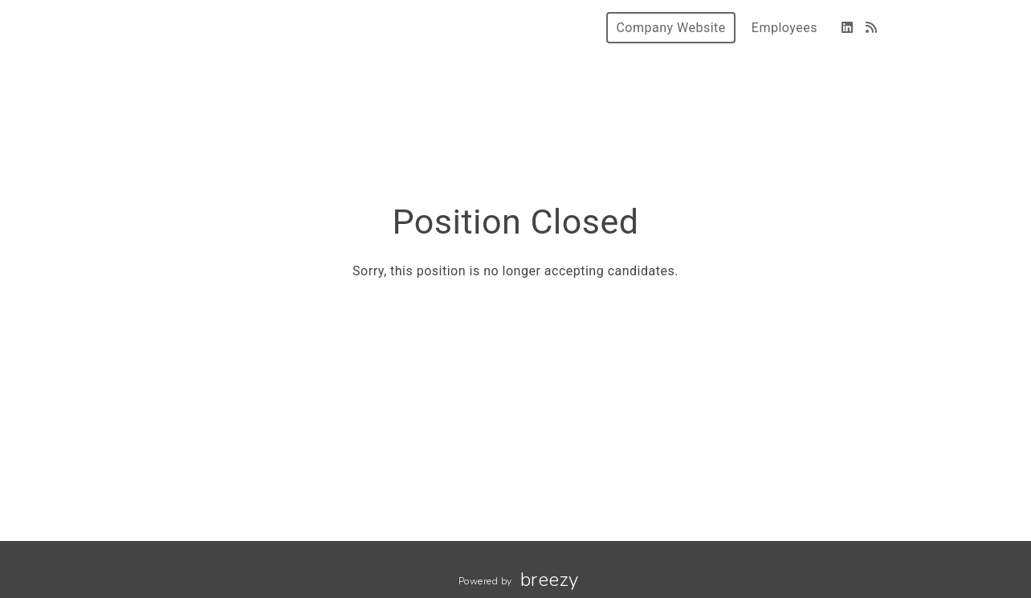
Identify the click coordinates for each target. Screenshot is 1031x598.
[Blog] (872, 27)
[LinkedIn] (848, 27)
